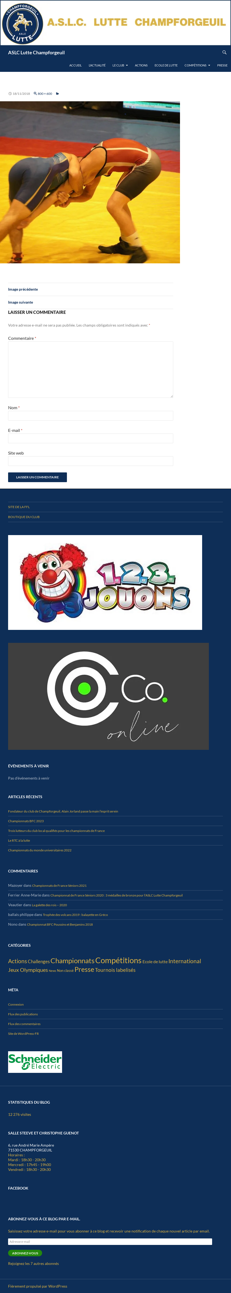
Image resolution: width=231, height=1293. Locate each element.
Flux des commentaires (24, 1024)
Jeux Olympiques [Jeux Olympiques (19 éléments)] (28, 969)
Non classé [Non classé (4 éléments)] (65, 970)
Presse (222, 65)
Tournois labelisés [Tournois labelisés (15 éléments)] (115, 970)
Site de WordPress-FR (23, 1034)
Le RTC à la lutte (19, 840)
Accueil (75, 65)
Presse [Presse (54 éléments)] (84, 969)
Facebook (18, 1188)
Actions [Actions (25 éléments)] (17, 961)
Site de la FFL (19, 507)
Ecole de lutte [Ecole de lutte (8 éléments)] (155, 961)
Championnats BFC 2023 (26, 821)
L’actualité (97, 65)
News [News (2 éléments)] (52, 970)
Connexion (16, 1004)
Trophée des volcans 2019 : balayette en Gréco (75, 915)
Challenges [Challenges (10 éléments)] (39, 961)
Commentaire (22, 338)
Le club (118, 65)
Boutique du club (24, 517)
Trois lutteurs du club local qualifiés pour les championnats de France (56, 831)
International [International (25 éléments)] (184, 961)
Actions (141, 65)
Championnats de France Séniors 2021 (59, 886)
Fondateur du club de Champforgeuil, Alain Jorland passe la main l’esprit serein (63, 811)
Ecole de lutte (166, 65)
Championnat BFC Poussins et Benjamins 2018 (60, 924)
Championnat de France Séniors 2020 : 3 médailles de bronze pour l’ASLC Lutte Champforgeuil (116, 895)
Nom (14, 407)
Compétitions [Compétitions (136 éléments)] (118, 960)
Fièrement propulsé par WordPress (37, 1286)
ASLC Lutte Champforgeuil (36, 52)
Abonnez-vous (25, 1253)
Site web (16, 452)
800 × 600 (45, 94)
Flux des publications (23, 1014)
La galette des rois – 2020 (49, 905)
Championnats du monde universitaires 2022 (40, 850)
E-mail (15, 430)
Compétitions (195, 65)
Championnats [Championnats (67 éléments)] (72, 960)
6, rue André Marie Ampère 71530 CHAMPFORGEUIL (31, 1147)
